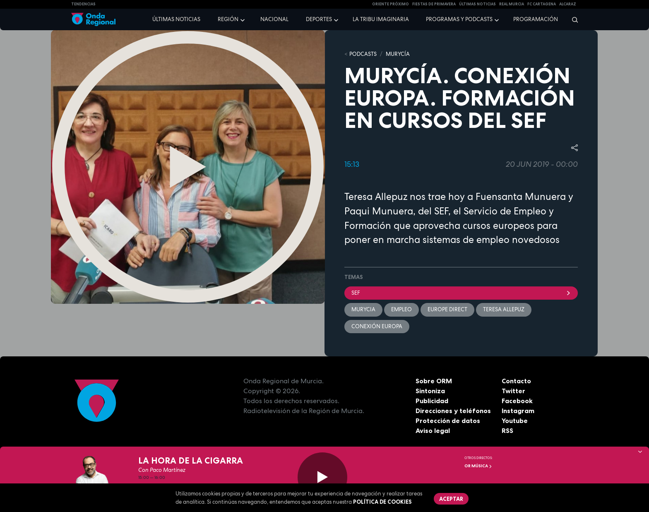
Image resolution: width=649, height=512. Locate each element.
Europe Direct (447, 309)
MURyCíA (398, 54)
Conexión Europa (376, 326)
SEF (461, 292)
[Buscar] (572, 19)
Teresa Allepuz (503, 309)
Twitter (513, 391)
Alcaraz (567, 4)
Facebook (517, 401)
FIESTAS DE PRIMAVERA (434, 4)
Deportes (319, 19)
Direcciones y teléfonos (453, 410)
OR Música (478, 466)
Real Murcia (511, 4)
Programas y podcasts (459, 19)
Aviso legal (433, 430)
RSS (507, 430)
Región (228, 19)
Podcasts (363, 54)
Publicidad (432, 401)
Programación (535, 19)
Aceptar (451, 498)
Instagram (518, 410)
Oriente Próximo (390, 4)
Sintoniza (430, 391)
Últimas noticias (176, 19)
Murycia (363, 309)
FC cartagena (541, 4)
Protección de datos (448, 420)
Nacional (274, 19)
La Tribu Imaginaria (381, 19)
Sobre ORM (434, 381)
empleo (401, 309)
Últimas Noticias (477, 4)
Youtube (515, 420)
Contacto (516, 381)
